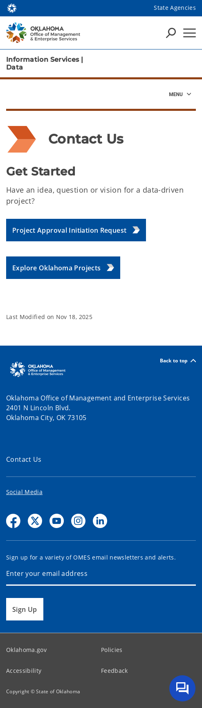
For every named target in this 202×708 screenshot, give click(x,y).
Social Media (24, 492)
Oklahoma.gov (26, 650)
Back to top (178, 360)
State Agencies (175, 7)
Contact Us (24, 459)
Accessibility (23, 670)
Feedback (114, 670)
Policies (112, 650)
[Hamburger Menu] (189, 33)
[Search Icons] (171, 33)
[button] (76, 230)
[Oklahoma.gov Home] (12, 7)
